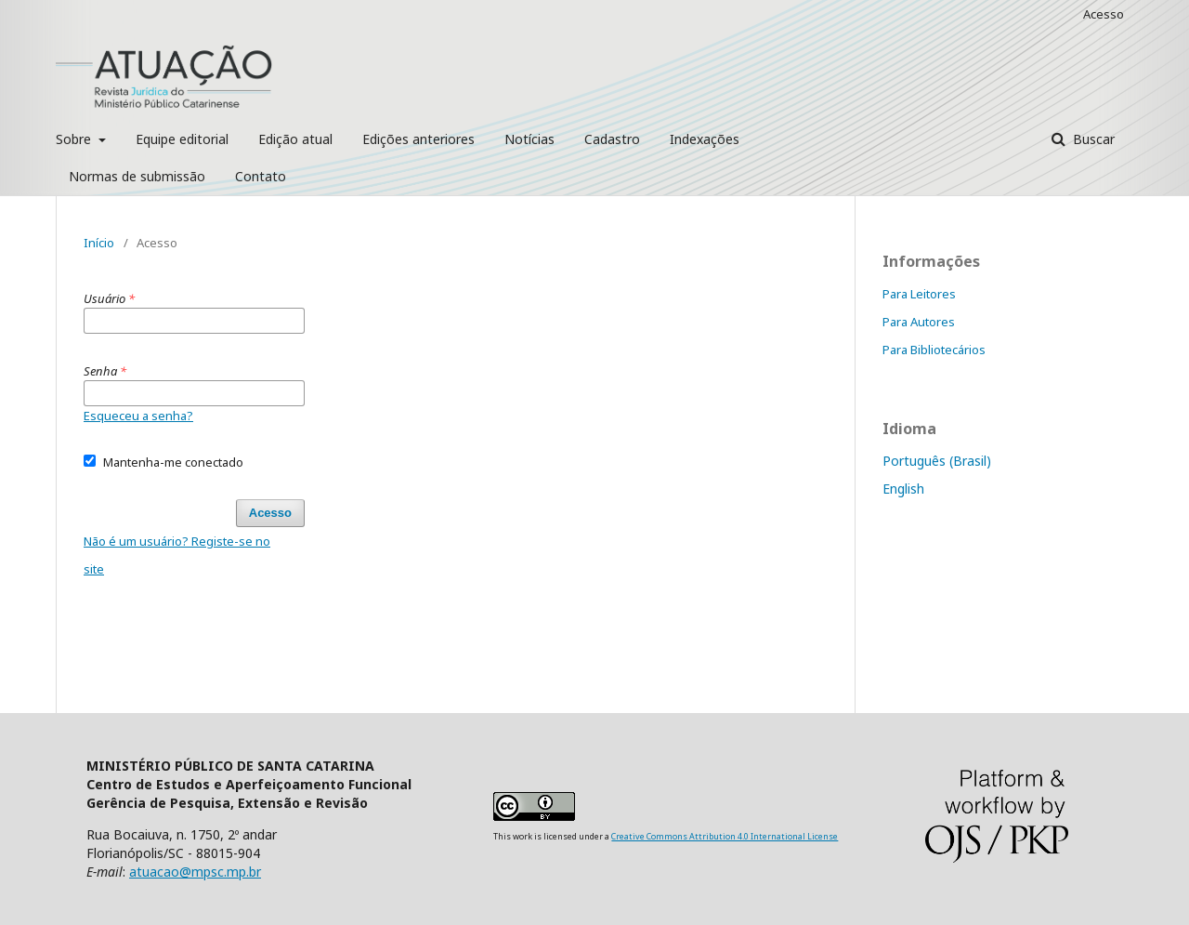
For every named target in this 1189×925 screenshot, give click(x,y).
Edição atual (295, 139)
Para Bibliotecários (934, 349)
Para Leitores (919, 293)
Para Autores (918, 321)
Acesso (1103, 14)
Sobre (75, 139)
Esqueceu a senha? (138, 415)
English (903, 488)
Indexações (704, 139)
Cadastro (612, 139)
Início (99, 242)
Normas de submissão (137, 176)
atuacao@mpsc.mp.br (195, 871)
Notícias (529, 139)
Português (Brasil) (936, 460)
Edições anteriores (418, 139)
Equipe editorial (182, 139)
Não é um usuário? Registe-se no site (177, 555)
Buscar (1092, 139)
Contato (260, 176)
